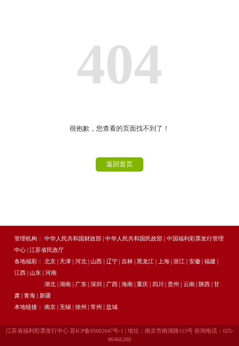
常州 (96, 307)
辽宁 (112, 261)
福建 (210, 261)
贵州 (173, 284)
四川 (158, 284)
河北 (81, 261)
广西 (112, 284)
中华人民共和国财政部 (72, 238)
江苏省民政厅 (47, 250)
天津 (65, 261)
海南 (127, 284)
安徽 (194, 261)
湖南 (65, 284)
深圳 (96, 284)
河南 (51, 272)
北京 (50, 261)
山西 (96, 261)
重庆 (142, 284)
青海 (29, 295)
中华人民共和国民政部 (133, 238)
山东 (35, 272)
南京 (50, 307)
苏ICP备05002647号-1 (97, 330)
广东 (81, 284)
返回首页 (119, 164)
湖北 (50, 284)
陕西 (204, 284)
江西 (20, 272)
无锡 (65, 307)
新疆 (45, 295)
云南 (189, 284)
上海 (163, 261)
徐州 (81, 307)
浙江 (179, 261)
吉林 (127, 261)
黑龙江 (145, 261)
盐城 (112, 307)
